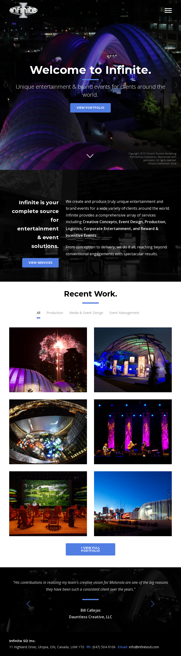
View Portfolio (90, 107)
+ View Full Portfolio (90, 549)
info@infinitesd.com (144, 647)
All (38, 312)
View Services (40, 262)
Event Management (124, 312)
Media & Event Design (86, 312)
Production (54, 312)
